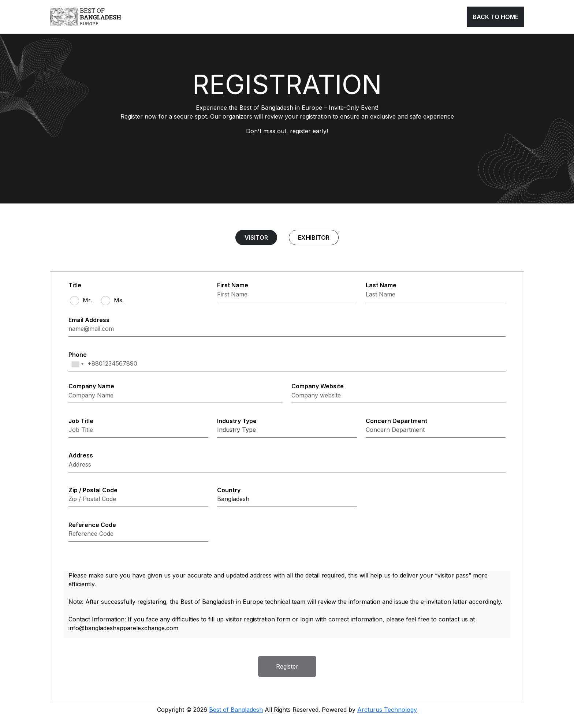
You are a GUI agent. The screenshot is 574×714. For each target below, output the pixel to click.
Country (229, 490)
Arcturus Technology (387, 709)
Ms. (119, 300)
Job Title (80, 421)
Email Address (88, 320)
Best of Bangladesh (236, 709)
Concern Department (396, 421)
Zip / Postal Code (93, 490)
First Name (232, 285)
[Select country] (287, 500)
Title (74, 285)
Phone (77, 354)
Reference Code (92, 525)
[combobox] (77, 364)
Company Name (91, 386)
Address (80, 455)
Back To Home (495, 16)
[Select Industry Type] (287, 430)
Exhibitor (313, 237)
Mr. (87, 300)
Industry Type (237, 421)
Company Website (317, 386)
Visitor (256, 237)
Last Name (381, 285)
